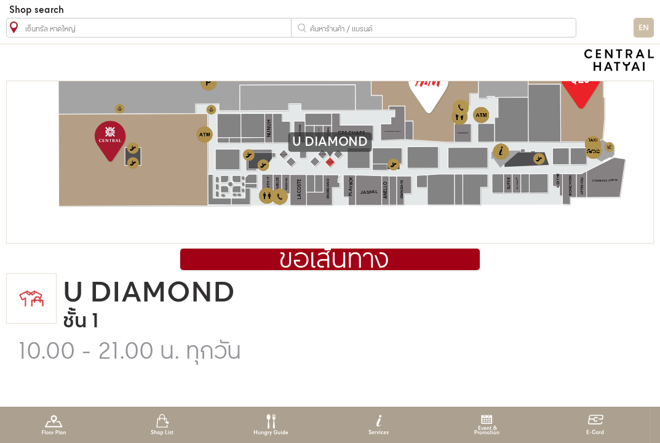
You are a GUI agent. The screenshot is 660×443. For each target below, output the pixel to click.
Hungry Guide (270, 425)
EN (643, 28)
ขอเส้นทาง (334, 260)
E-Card (595, 425)
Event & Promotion (486, 425)
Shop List (162, 425)
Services (378, 425)
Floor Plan (53, 425)
